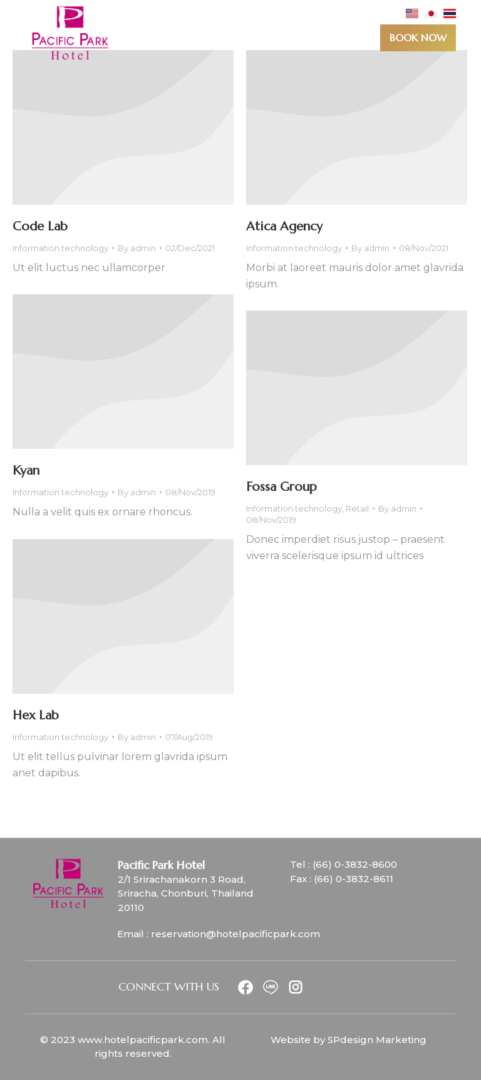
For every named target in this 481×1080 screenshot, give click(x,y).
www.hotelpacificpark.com (143, 1040)
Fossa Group (281, 487)
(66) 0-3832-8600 (355, 864)
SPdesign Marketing (377, 1040)
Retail (357, 508)
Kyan (26, 470)
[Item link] (245, 987)
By (137, 248)
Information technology (60, 248)
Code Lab (40, 226)
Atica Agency (284, 226)
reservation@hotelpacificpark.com (235, 934)
